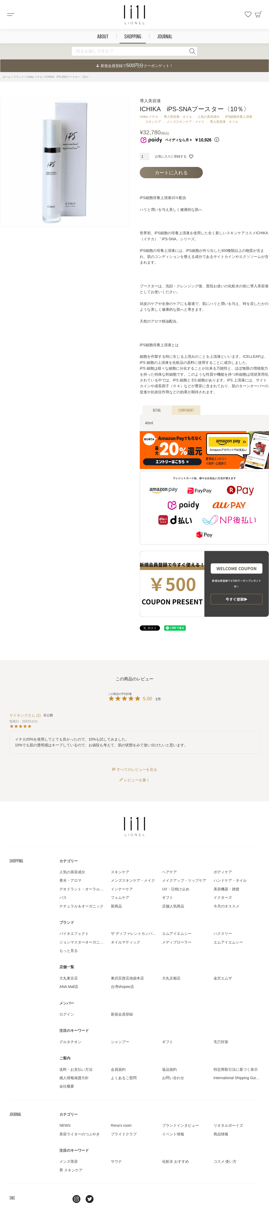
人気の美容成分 (209, 117)
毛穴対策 (221, 1042)
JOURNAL (164, 36)
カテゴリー (68, 861)
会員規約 (118, 1069)
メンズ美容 (68, 1161)
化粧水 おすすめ (175, 1161)
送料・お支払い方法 (75, 1069)
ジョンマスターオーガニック (83, 942)
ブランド (18, 76)
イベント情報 (173, 1134)
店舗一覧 (66, 967)
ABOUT (102, 36)
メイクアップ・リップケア (184, 880)
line (63, 1199)
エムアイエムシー (177, 933)
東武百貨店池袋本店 (127, 978)
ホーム (7, 76)
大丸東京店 (68, 978)
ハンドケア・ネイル (230, 880)
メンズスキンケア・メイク (185, 122)
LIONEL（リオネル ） (134, 826)
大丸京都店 (171, 978)
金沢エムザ (223, 978)
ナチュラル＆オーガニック (81, 906)
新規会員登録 (122, 1014)
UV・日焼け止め (175, 889)
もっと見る (68, 950)
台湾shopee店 (122, 987)
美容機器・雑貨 (226, 889)
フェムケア (120, 897)
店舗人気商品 (173, 906)
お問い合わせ (173, 1078)
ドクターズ (223, 897)
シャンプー (120, 1042)
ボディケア (223, 872)
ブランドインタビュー (180, 1125)
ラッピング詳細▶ (236, 596)
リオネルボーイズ (228, 1125)
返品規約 (169, 1069)
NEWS (64, 1125)
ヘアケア (169, 872)
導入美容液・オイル (178, 117)
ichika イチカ (34, 76)
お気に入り (248, 14)
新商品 (116, 906)
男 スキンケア (70, 1170)
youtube (103, 1199)
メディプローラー (177, 942)
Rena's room (121, 1125)
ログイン (66, 1014)
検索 (192, 51)
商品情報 (221, 1134)
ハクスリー (223, 933)
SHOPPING (132, 36)
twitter (90, 1199)
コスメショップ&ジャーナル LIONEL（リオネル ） (134, 14)
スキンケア (153, 122)
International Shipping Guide (237, 1078)
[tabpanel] (64, 162)
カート (258, 14)
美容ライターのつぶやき (79, 1134)
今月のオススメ (226, 906)
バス (63, 897)
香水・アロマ (70, 880)
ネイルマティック (125, 942)
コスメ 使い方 (225, 1161)
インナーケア (122, 889)
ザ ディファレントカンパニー (135, 933)
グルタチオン (70, 1042)
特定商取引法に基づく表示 (236, 1069)
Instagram (76, 1199)
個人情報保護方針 (74, 1078)
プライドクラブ (124, 1134)
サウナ (116, 1161)
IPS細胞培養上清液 (238, 117)
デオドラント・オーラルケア (83, 889)
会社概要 (66, 1086)
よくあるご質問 (124, 1078)
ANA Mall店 (68, 987)
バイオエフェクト (74, 933)
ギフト (167, 897)
